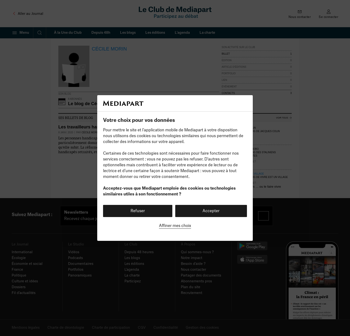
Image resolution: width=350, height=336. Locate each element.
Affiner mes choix (175, 226)
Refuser (138, 211)
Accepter (210, 211)
